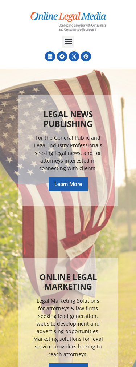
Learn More (68, 184)
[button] (68, 42)
